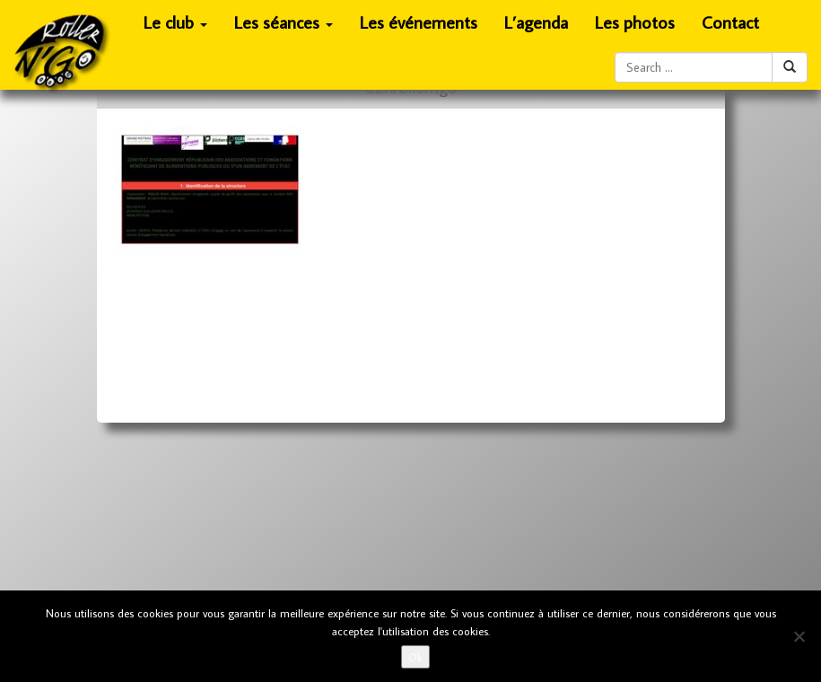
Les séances (284, 28)
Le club (176, 28)
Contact (730, 22)
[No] (799, 636)
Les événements (418, 22)
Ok (415, 657)
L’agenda (536, 22)
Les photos (635, 22)
